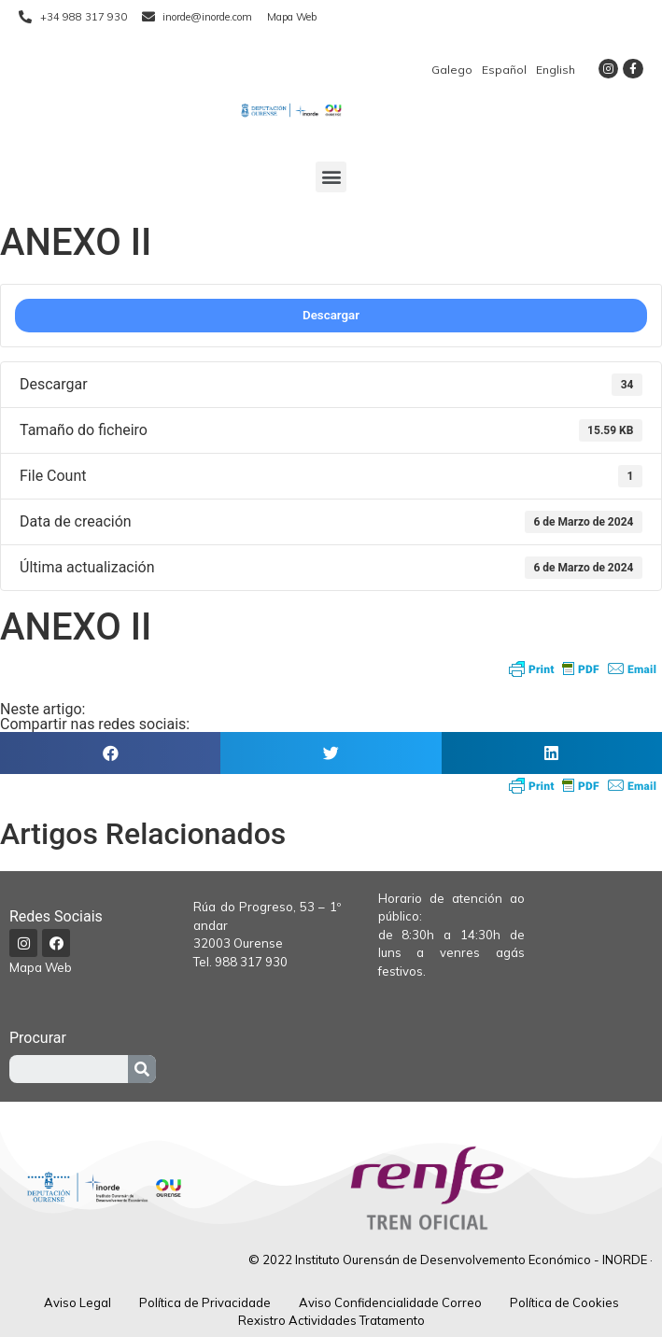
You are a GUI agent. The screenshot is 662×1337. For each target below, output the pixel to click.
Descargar (331, 315)
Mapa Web (40, 967)
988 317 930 (251, 961)
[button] (331, 177)
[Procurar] (142, 1069)
